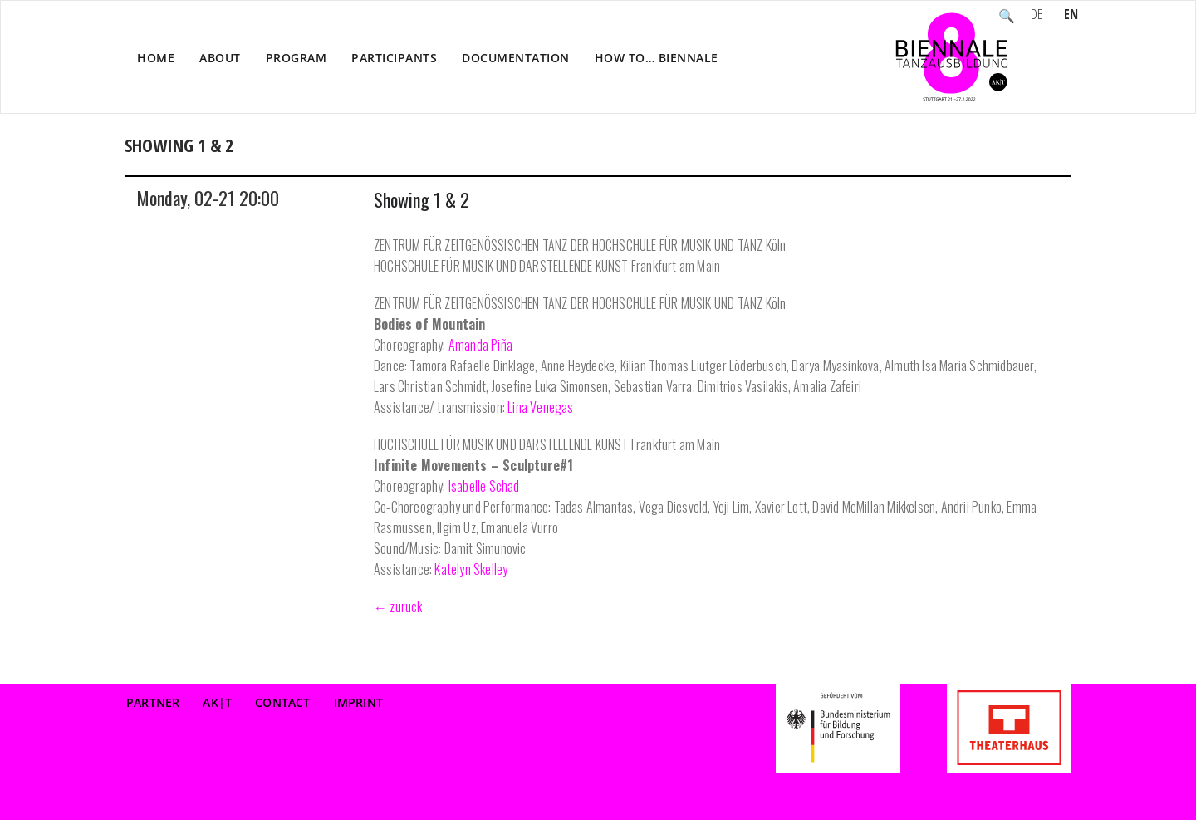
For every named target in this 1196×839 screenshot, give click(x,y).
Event (951, 163)
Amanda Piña (480, 345)
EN (1071, 15)
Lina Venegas (540, 407)
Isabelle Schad (484, 486)
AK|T (217, 702)
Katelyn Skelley (470, 569)
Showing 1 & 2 (421, 199)
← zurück (398, 606)
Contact (282, 702)
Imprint (358, 702)
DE (1036, 15)
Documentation (516, 58)
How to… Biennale (656, 58)
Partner (152, 702)
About (220, 58)
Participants (394, 58)
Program (296, 58)
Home (155, 58)
